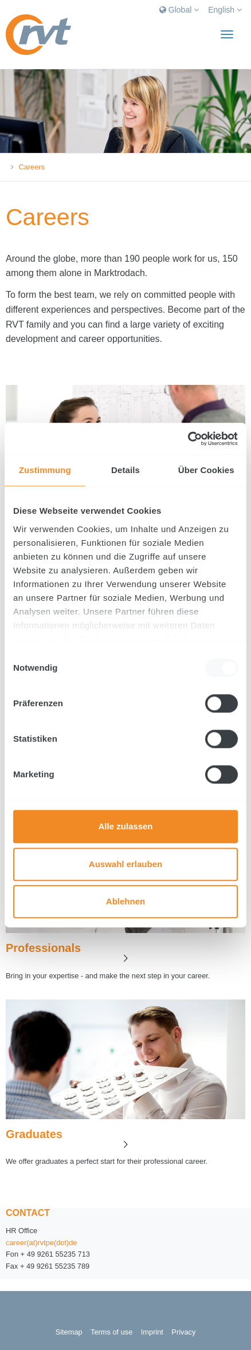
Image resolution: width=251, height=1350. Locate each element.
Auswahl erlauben (125, 864)
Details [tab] (125, 470)
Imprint (152, 1332)
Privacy (183, 1332)
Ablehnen (125, 901)
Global (179, 9)
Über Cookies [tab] (206, 470)
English (225, 9)
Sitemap (69, 1332)
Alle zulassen (125, 826)
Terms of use (111, 1332)
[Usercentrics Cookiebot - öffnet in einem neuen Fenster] (188, 438)
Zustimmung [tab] (45, 470)
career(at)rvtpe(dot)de (41, 1242)
